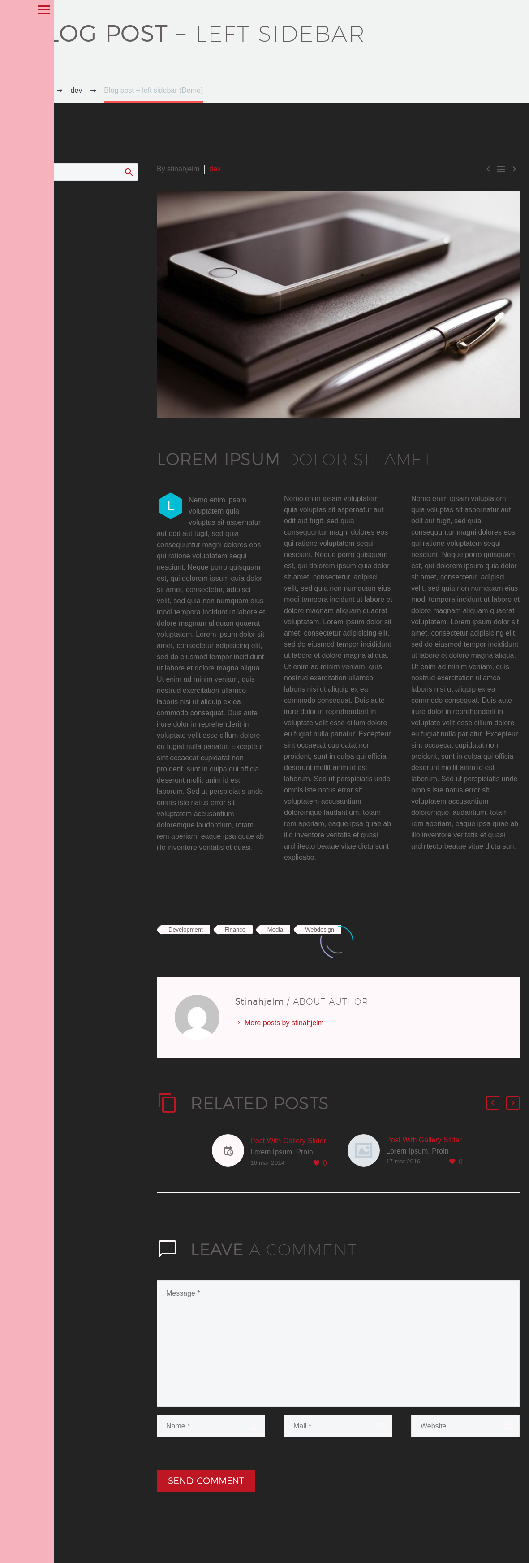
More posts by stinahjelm (284, 1023)
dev (215, 169)
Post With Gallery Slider (288, 1141)
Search (128, 171)
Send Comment (206, 1481)
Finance (235, 929)
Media (275, 929)
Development (185, 929)
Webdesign (319, 929)
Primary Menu (10, 9)
